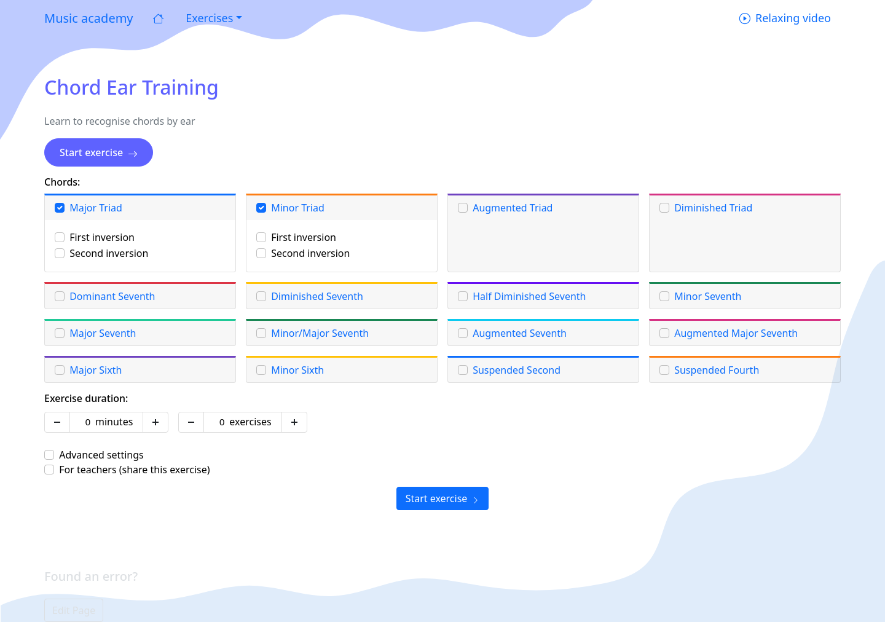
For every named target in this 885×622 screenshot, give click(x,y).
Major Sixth (95, 370)
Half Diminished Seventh (529, 296)
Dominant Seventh (112, 296)
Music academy (88, 18)
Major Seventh (102, 333)
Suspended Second (516, 370)
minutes (114, 421)
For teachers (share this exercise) (134, 469)
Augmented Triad (513, 208)
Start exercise (99, 152)
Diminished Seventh (317, 296)
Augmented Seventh (520, 333)
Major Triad (95, 208)
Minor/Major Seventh (320, 333)
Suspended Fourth (716, 370)
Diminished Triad (713, 208)
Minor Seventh (707, 296)
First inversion (102, 237)
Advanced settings (101, 455)
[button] (212, 18)
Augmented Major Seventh (736, 333)
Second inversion (108, 253)
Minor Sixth (297, 370)
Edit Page (73, 610)
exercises (250, 421)
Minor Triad (297, 208)
